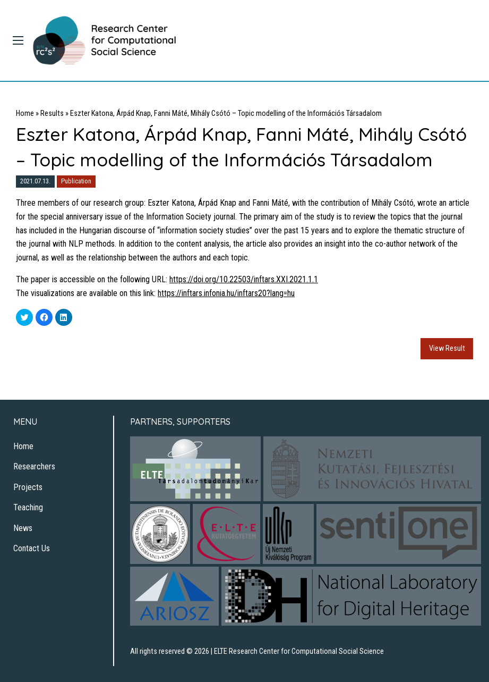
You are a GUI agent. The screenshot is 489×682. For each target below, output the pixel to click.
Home (25, 113)
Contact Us (31, 548)
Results (52, 113)
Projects (27, 487)
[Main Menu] (18, 40)
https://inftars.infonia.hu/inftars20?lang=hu (226, 293)
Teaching (28, 507)
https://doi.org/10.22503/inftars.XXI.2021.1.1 (243, 279)
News (22, 528)
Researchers (34, 466)
